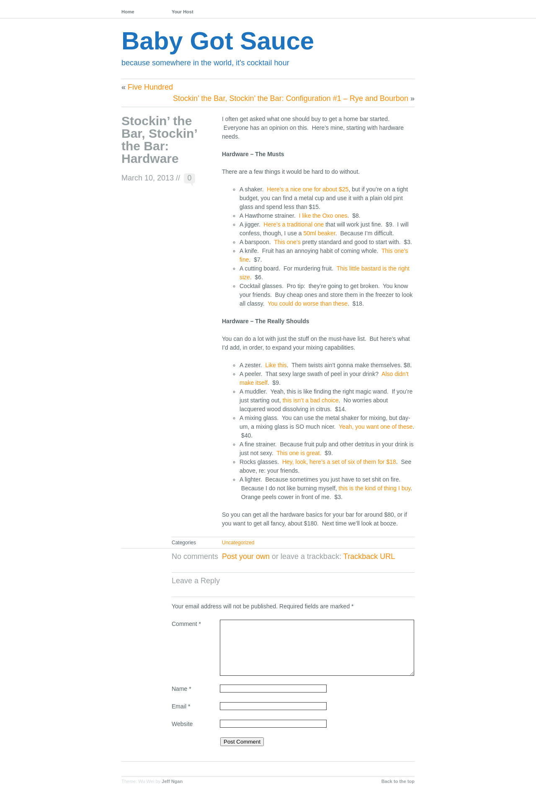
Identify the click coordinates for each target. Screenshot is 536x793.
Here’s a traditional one (294, 224)
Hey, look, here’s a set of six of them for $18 (339, 461)
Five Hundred (150, 87)
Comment (186, 623)
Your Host (182, 11)
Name (181, 688)
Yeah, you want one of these (375, 426)
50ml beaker (319, 233)
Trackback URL (369, 556)
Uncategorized (238, 543)
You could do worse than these (308, 303)
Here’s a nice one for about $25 (307, 189)
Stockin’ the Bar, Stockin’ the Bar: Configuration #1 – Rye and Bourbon (290, 98)
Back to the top (398, 781)
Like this (275, 365)
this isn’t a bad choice (311, 400)
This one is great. (299, 453)
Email (181, 706)
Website (182, 724)
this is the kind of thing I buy (375, 488)
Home (127, 11)
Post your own (246, 556)
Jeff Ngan (172, 781)
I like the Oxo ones (323, 215)
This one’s (287, 242)
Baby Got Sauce (217, 41)
